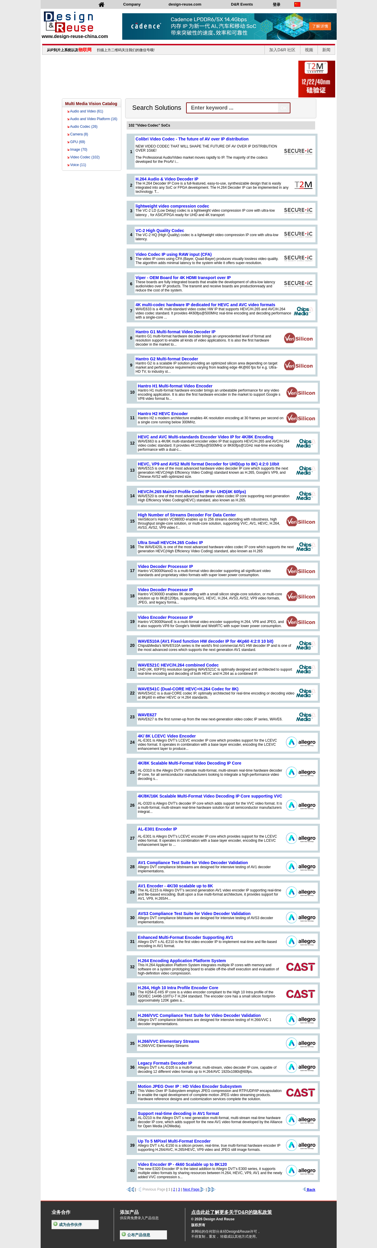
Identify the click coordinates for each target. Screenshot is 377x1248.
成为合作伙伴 (67, 1224)
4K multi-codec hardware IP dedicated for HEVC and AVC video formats (205, 304)
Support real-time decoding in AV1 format (178, 1113)
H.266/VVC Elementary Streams (168, 1041)
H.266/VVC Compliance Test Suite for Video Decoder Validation (199, 1015)
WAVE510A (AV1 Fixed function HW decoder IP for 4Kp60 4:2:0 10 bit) (205, 641)
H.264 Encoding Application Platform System (182, 960)
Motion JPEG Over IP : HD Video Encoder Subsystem (190, 1086)
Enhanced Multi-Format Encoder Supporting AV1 (185, 937)
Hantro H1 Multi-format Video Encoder (175, 386)
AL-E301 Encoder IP (157, 829)
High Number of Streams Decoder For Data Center (187, 515)
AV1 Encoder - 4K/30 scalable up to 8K (175, 886)
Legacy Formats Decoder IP (165, 1063)
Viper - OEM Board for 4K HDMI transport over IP (183, 277)
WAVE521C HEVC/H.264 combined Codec (178, 665)
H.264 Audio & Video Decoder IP (166, 179)
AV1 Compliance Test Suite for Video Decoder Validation (193, 862)
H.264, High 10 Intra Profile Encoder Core (178, 987)
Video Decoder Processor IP (165, 566)
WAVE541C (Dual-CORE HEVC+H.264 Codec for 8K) (188, 689)
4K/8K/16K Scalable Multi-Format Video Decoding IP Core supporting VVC (210, 796)
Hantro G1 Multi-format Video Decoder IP (175, 331)
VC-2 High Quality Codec (159, 230)
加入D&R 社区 (282, 49)
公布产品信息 (136, 1235)
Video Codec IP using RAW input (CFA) (173, 254)
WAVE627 (147, 714)
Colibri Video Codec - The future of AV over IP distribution (192, 139)
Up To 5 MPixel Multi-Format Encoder (174, 1141)
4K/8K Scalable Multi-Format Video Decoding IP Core (189, 763)
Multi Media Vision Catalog (91, 103)
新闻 (326, 49)
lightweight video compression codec (172, 206)
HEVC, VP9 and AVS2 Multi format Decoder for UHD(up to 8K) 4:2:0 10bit (208, 464)
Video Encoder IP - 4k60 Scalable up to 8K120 (182, 1164)
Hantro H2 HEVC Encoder (163, 413)
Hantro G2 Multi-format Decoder (166, 359)
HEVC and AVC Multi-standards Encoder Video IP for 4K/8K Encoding (205, 437)
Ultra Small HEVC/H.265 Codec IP (170, 542)
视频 (309, 49)
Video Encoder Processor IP (165, 617)
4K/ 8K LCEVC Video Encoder (167, 736)
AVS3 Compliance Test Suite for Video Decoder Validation (194, 913)
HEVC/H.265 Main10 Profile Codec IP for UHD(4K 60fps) (192, 491)
